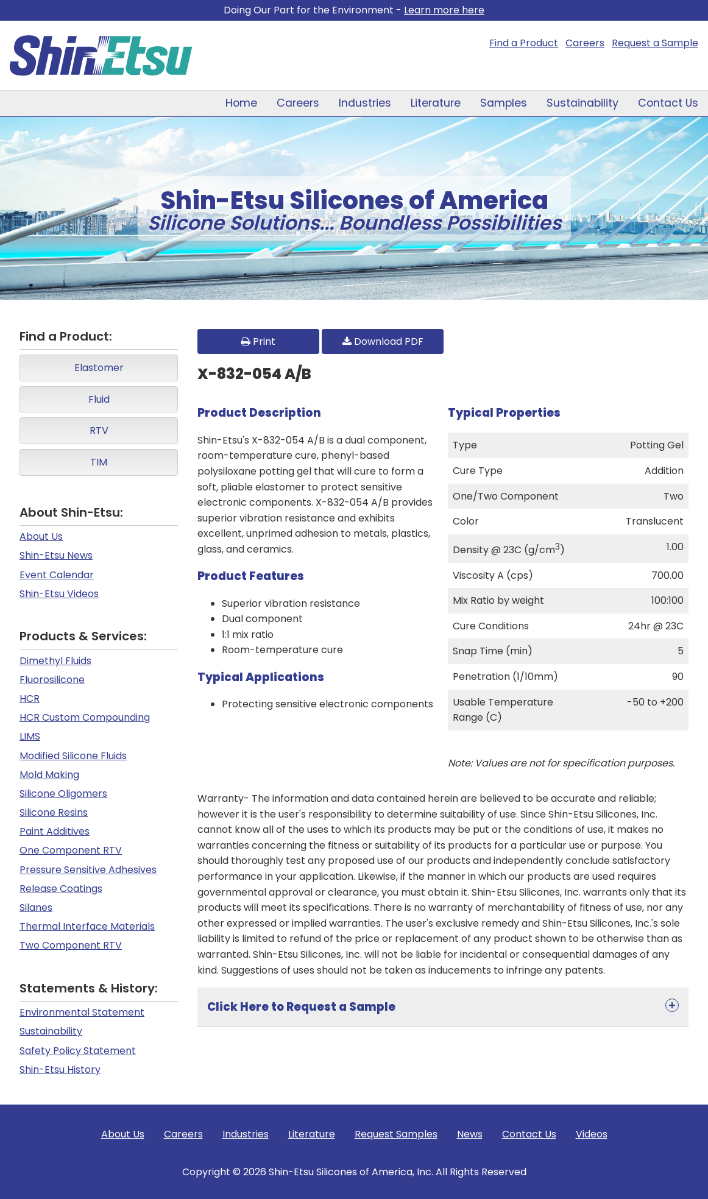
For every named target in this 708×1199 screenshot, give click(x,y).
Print (258, 341)
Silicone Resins (53, 812)
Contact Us (668, 103)
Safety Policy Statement (77, 1050)
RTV (99, 430)
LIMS (29, 736)
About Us (41, 536)
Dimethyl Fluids (55, 661)
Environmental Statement (81, 1012)
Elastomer (99, 368)
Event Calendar (56, 575)
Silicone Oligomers (63, 793)
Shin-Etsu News (56, 555)
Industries (365, 103)
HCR (29, 698)
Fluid (99, 399)
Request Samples (396, 1134)
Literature (436, 103)
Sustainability (582, 103)
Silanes (35, 907)
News (470, 1134)
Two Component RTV (70, 945)
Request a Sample (655, 43)
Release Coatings (60, 888)
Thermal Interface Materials (87, 926)
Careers (584, 43)
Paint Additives (54, 831)
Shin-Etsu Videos (59, 594)
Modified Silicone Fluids (73, 756)
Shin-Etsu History (60, 1069)
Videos (591, 1134)
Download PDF (382, 341)
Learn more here (444, 10)
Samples (503, 103)
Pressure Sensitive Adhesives (88, 869)
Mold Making (49, 774)
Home (241, 103)
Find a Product (523, 43)
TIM (98, 462)
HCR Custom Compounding (84, 717)
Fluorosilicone (52, 679)
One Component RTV (70, 850)
